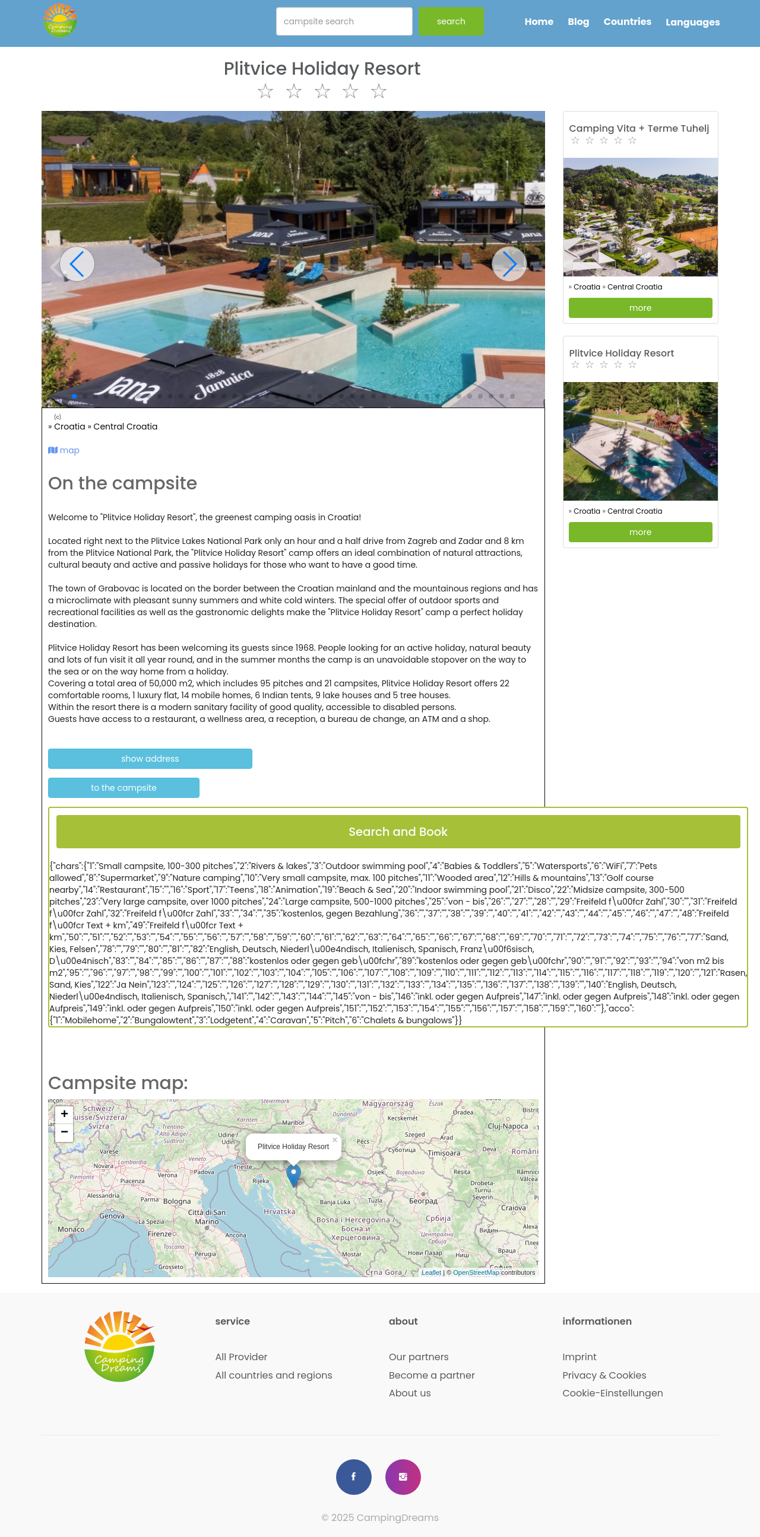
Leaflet (431, 1272)
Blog (578, 21)
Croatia (70, 426)
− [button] (64, 1133)
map (64, 450)
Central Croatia (126, 426)
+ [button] (64, 1115)
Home (539, 21)
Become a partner (432, 1375)
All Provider (242, 1357)
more (640, 308)
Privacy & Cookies (605, 1375)
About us (410, 1393)
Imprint (580, 1357)
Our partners (419, 1357)
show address (150, 759)
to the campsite (124, 788)
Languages (693, 22)
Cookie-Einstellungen (613, 1393)
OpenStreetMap (476, 1272)
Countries (628, 21)
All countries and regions (274, 1375)
